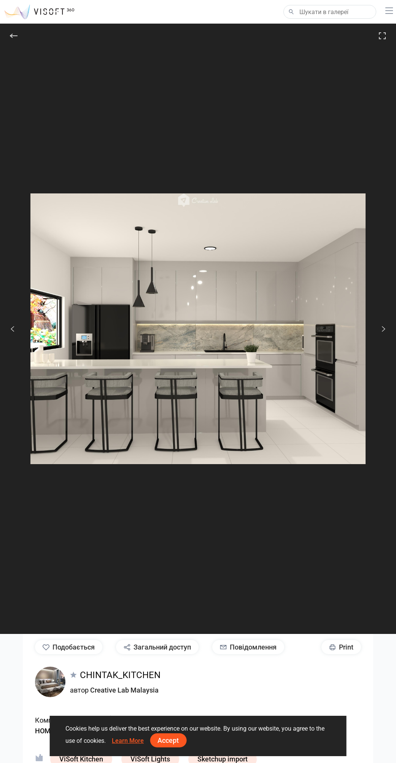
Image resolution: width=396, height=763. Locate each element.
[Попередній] (12, 329)
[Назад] (13, 35)
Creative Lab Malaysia (124, 690)
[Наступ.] (379, 329)
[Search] (329, 12)
